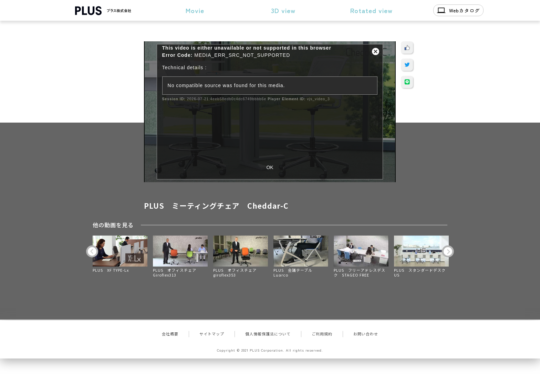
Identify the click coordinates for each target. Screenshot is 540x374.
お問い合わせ (365, 333)
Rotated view (371, 10)
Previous (92, 251)
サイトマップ (211, 333)
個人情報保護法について (268, 333)
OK (269, 167)
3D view (283, 10)
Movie (195, 10)
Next (448, 251)
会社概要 (170, 333)
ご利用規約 (322, 333)
